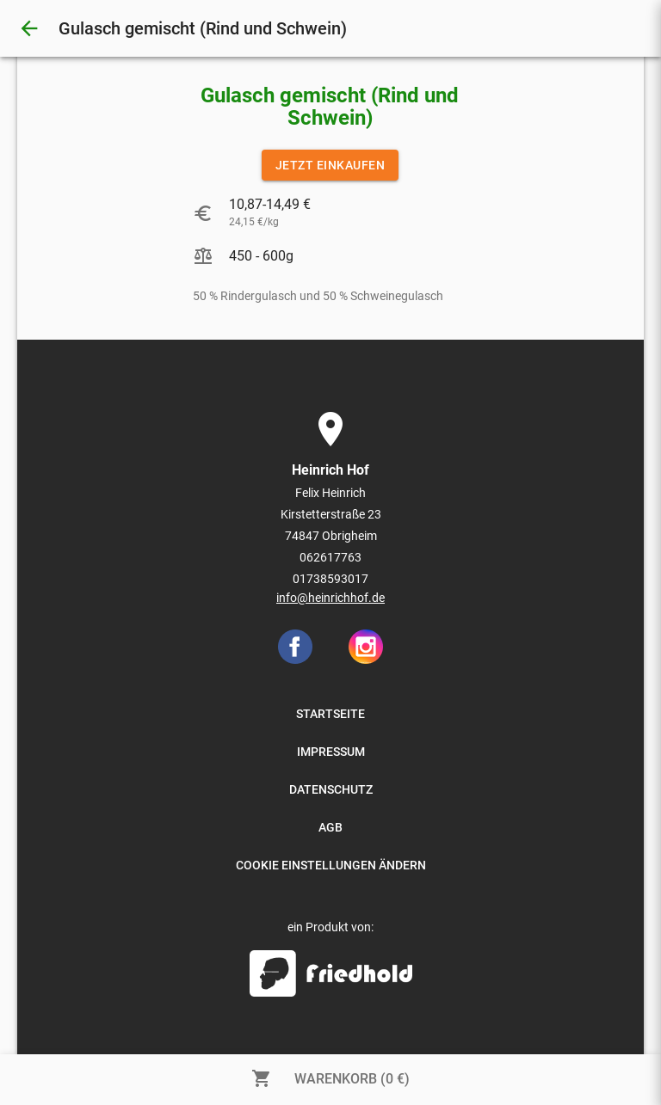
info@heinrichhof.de (330, 598)
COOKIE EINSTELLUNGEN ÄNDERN (331, 865)
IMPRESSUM (331, 751)
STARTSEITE (330, 714)
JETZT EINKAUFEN (330, 165)
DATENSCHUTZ (331, 789)
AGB (330, 827)
